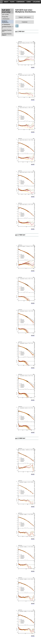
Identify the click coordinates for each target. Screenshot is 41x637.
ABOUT (6, 1)
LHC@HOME (36, 1)
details (32, 67)
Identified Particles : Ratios (7, 34)
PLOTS (12, 1)
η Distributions (5, 18)
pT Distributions (6, 24)
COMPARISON (20, 1)
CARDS (29, 1)
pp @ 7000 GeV (20, 235)
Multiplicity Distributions (5, 21)
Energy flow (5, 16)
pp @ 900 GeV (19, 31)
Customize (24, 22)
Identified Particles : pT (7, 31)
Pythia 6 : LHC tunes (24, 17)
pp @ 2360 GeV (20, 438)
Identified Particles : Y (7, 26)
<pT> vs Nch (5, 14)
